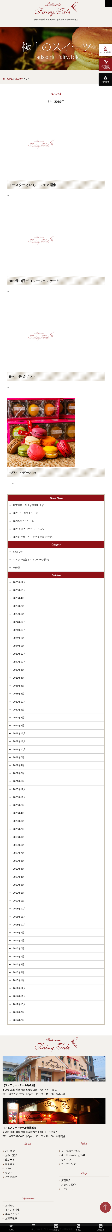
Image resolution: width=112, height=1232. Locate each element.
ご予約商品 (11, 1177)
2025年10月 (19, 590)
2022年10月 (19, 701)
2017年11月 (19, 996)
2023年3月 (18, 685)
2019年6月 (18, 860)
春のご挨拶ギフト (22, 377)
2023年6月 (18, 669)
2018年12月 (19, 908)
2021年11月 (19, 741)
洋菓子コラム (12, 1214)
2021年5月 (18, 757)
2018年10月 (19, 924)
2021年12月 (19, 733)
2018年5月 (18, 956)
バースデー (11, 1151)
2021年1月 (18, 781)
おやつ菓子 (11, 1155)
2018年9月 (18, 932)
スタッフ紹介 (68, 1184)
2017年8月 (18, 1020)
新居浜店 (100, 1227)
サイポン (66, 1159)
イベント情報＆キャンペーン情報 (31, 559)
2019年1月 (18, 900)
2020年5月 (18, 805)
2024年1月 (18, 645)
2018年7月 (18, 940)
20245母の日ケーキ (23, 521)
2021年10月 (19, 749)
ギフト (8, 1172)
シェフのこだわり (70, 1151)
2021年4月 (18, 765)
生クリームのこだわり (73, 1155)
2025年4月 (18, 598)
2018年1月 (18, 980)
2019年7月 (18, 853)
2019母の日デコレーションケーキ (34, 281)
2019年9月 (18, 837)
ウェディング (68, 1164)
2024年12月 (19, 622)
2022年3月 (18, 725)
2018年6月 (18, 948)
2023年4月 (18, 677)
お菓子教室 (11, 1218)
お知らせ (17, 551)
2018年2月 (18, 972)
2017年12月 (19, 988)
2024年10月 (19, 630)
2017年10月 (19, 1004)
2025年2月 (18, 606)
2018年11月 (19, 916)
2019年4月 (18, 876)
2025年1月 (18, 614)
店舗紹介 (66, 1180)
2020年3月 (18, 821)
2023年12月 (19, 653)
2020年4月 (18, 813)
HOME (11, 1227)
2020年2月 (18, 829)
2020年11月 (19, 797)
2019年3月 (18, 884)
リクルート (67, 1189)
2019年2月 (18, 892)
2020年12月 (19, 789)
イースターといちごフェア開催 (32, 185)
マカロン (10, 1168)
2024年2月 (18, 638)
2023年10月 (19, 661)
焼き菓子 (10, 1164)
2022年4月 (18, 717)
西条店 (78, 1227)
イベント (33, 1227)
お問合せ (55, 1227)
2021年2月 (18, 773)
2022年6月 (18, 709)
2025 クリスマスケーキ (25, 513)
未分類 (16, 567)
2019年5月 (18, 868)
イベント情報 (12, 1209)
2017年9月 (18, 1012)
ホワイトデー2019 (22, 473)
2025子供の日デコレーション (29, 529)
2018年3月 (18, 964)
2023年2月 (18, 693)
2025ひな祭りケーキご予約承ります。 (33, 537)
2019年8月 (18, 845)
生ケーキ (10, 1159)
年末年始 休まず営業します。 (29, 505)
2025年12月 (19, 582)
